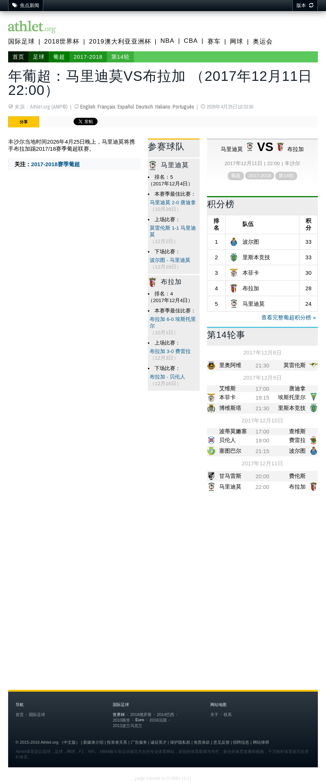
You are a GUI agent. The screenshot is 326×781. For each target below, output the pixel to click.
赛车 (214, 41)
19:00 (262, 440)
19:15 (262, 397)
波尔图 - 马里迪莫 (170, 260)
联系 (228, 714)
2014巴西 (165, 714)
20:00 (262, 476)
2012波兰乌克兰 (127, 725)
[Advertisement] (163, 555)
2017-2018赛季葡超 (55, 164)
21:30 (262, 365)
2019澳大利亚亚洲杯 (120, 41)
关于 (214, 714)
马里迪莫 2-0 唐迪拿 (173, 202)
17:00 (262, 389)
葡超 (59, 57)
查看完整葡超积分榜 (286, 317)
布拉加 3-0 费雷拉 (170, 351)
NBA (167, 40)
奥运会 (263, 41)
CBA (191, 40)
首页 (18, 57)
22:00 (262, 487)
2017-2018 (88, 57)
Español (126, 106)
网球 (236, 41)
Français (106, 106)
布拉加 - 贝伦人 (167, 377)
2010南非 (121, 720)
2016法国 (158, 720)
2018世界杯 (61, 41)
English (87, 106)
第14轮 (120, 57)
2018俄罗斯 (141, 714)
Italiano (162, 106)
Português (183, 106)
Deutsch (144, 106)
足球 (39, 57)
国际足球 (21, 41)
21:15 (262, 451)
